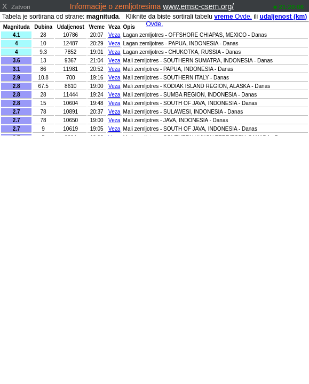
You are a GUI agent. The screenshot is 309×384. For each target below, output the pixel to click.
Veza (114, 35)
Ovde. (233, 16)
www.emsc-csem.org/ (198, 6)
